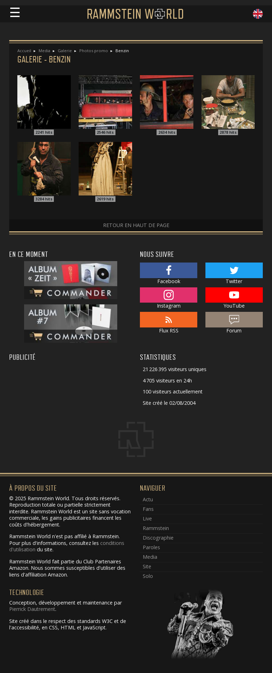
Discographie (158, 537)
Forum (234, 323)
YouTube (234, 298)
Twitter (234, 274)
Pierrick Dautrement (32, 609)
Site (147, 566)
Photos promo (93, 50)
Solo (148, 576)
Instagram (168, 298)
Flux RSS (168, 323)
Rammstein (156, 528)
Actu (148, 499)
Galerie (65, 50)
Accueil (24, 50)
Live (147, 518)
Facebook (168, 274)
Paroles (151, 547)
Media (44, 50)
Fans (148, 509)
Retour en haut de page (136, 225)
